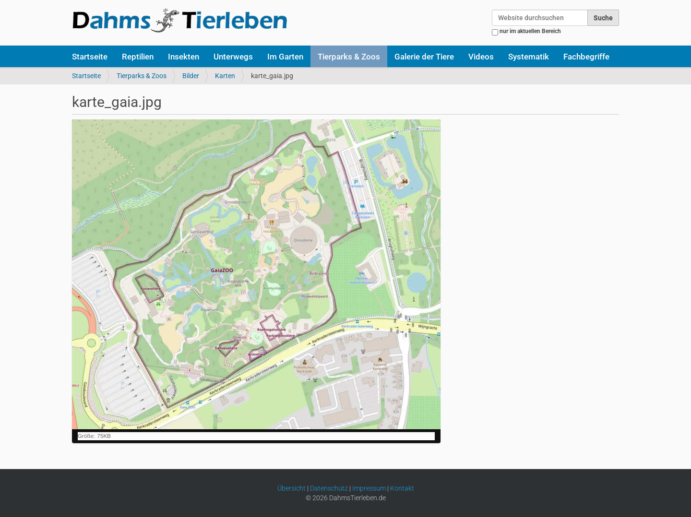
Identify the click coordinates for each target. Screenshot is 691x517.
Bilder (190, 76)
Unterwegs (233, 56)
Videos (481, 56)
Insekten (183, 56)
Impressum (369, 488)
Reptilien (138, 56)
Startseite (89, 56)
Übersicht (291, 488)
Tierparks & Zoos (349, 56)
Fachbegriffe (586, 56)
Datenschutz (329, 488)
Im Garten (285, 56)
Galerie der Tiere (424, 56)
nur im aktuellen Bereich (530, 31)
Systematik (528, 56)
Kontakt (402, 488)
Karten (225, 76)
